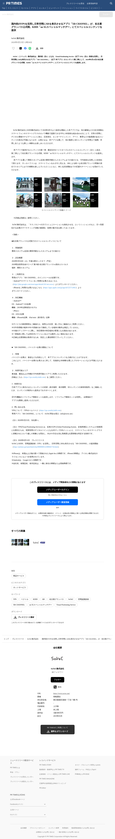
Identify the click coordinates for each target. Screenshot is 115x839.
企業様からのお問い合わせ (45, 832)
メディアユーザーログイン (57, 490)
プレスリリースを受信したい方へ (21, 777)
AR (43, 599)
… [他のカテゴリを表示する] (101, 7)
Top (3, 8)
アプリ (33, 8)
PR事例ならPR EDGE (82, 774)
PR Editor (42, 788)
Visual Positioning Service (65, 605)
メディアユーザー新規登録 (57, 502)
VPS (15, 599)
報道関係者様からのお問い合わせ (83, 828)
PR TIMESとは (15, 767)
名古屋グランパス (56, 599)
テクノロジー (13, 8)
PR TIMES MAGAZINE (46, 779)
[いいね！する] (13, 48)
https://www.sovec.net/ (61, 693)
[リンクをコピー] (42, 48)
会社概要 (23, 828)
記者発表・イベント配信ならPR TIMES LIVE (54, 774)
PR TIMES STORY (45, 765)
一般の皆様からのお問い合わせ (68, 832)
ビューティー (54, 8)
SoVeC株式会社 (33, 639)
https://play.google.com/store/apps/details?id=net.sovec (33, 284)
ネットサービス (19, 587)
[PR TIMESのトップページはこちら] (14, 3)
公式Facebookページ (17, 799)
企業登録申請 (92, 3)
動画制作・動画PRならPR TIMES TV (51, 769)
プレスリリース (18, 639)
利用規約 (65, 828)
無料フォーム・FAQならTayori (85, 769)
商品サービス (18, 576)
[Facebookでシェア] (25, 48)
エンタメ (42, 8)
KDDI (35, 599)
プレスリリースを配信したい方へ (21, 781)
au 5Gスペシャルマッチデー (40, 605)
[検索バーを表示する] (111, 3)
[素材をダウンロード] (37, 48)
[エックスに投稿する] (21, 48)
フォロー (57, 680)
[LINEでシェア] (30, 48)
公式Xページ (14, 810)
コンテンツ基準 (53, 828)
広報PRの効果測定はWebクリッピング (52, 783)
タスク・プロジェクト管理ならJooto (87, 765)
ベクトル (24, 599)
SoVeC (70, 599)
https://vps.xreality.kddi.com (34, 377)
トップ (6, 639)
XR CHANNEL (19, 605)
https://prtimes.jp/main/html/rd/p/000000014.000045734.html (36, 447)
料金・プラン (14, 772)
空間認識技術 (83, 599)
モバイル (24, 8)
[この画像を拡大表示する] (20, 543)
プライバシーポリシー (37, 828)
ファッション (67, 8)
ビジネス (94, 8)
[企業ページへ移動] (57, 659)
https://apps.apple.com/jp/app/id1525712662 (60, 288)
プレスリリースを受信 (75, 3)
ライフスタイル (81, 8)
